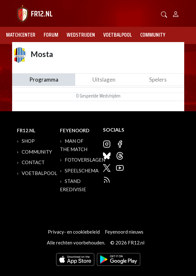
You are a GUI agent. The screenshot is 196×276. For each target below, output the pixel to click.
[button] (164, 14)
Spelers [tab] (158, 79)
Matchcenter (20, 35)
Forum (51, 35)
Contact (33, 162)
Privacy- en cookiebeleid (74, 232)
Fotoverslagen (85, 160)
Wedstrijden (81, 35)
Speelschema (81, 170)
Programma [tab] (43, 79)
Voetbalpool (117, 35)
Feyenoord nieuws (124, 232)
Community (152, 35)
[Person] (175, 13)
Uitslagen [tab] (103, 79)
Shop (28, 141)
